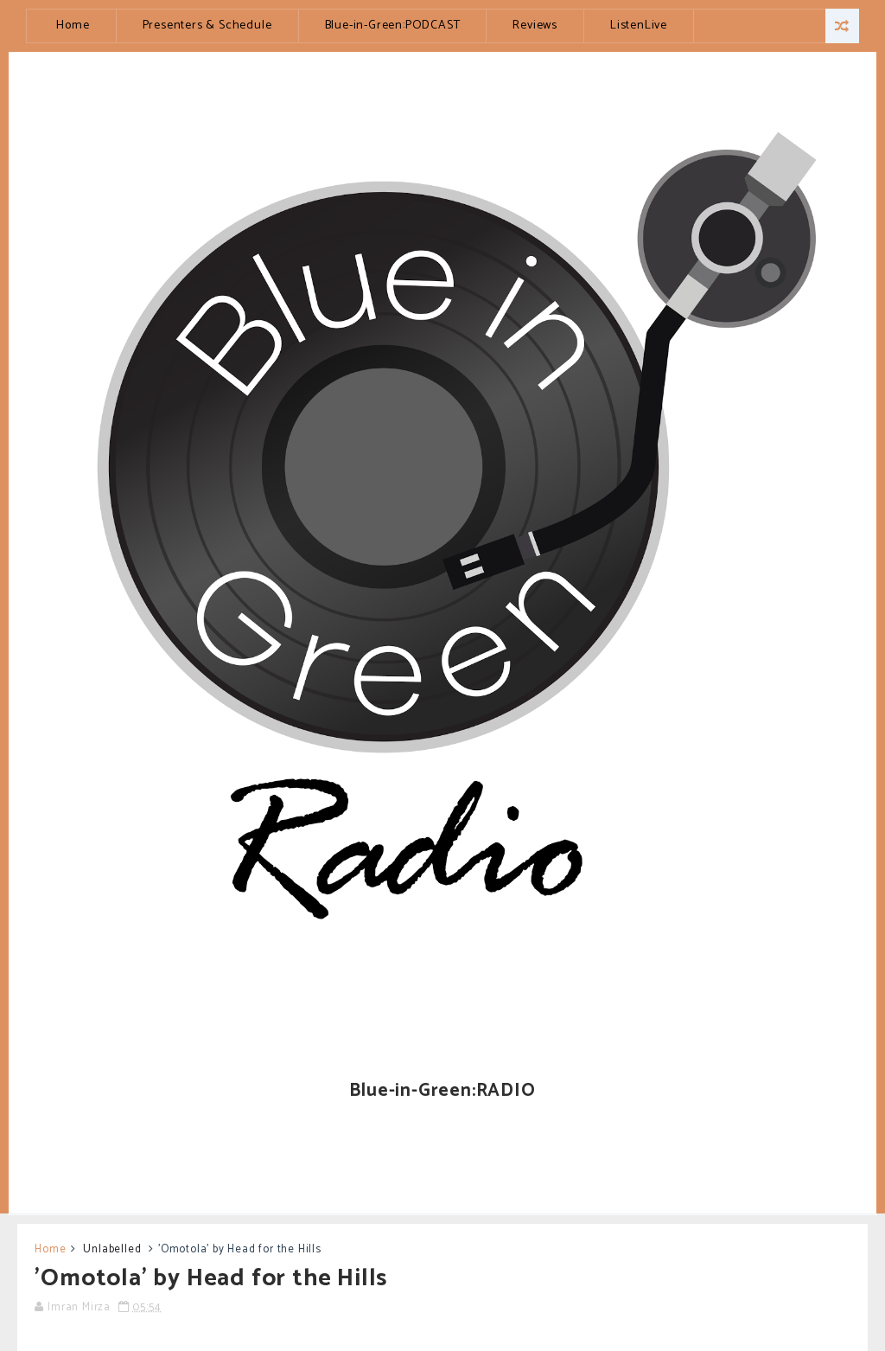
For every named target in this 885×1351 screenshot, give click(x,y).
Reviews (535, 25)
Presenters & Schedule (207, 25)
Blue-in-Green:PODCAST (393, 25)
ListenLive (638, 25)
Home (72, 25)
